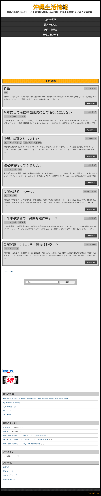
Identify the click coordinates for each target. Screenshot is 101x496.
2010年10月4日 (90, 218)
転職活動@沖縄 (50, 35)
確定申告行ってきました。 (23, 165)
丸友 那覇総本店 (9, 407)
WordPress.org (8, 479)
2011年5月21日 (90, 112)
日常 (6, 93)
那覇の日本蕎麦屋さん (11, 436)
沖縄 (14, 116)
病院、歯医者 (50, 29)
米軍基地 (21, 116)
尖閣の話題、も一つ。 (20, 191)
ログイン (6, 467)
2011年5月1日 (91, 139)
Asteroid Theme (93, 493)
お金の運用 (50, 19)
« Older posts (7, 272)
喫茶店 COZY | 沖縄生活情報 (34, 436)
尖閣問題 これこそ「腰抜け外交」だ (31, 244)
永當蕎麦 (6, 427)
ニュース (7, 116)
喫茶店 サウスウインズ (12, 439)
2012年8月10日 (90, 88)
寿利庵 (5, 431)
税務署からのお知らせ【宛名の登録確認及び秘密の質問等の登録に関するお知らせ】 (36, 399)
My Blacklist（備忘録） (12, 403)
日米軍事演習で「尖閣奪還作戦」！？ (31, 218)
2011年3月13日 (90, 165)
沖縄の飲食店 (50, 24)
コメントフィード (10, 475)
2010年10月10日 (90, 192)
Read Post (91, 103)
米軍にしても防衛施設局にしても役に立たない (38, 112)
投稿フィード (8, 471)
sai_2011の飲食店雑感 (31, 444)
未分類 (15, 249)
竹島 (7, 88)
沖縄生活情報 (50, 7)
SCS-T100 (7, 411)
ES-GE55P (7, 415)
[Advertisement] (50, 57)
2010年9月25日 (90, 244)
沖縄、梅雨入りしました (21, 138)
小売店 (15, 143)
